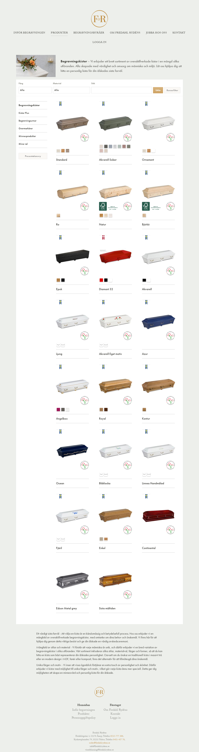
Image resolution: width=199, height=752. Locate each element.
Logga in (99, 42)
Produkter (59, 33)
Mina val (23, 144)
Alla (22, 90)
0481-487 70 (119, 740)
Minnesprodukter (27, 136)
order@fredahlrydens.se (99, 743)
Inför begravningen (29, 33)
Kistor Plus (24, 113)
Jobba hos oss (156, 33)
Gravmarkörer (26, 128)
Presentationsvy (33, 156)
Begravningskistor (29, 105)
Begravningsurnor (27, 120)
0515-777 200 (116, 736)
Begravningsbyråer (88, 33)
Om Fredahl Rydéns (125, 33)
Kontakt (178, 33)
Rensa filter (172, 90)
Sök (93, 83)
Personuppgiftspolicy (84, 718)
